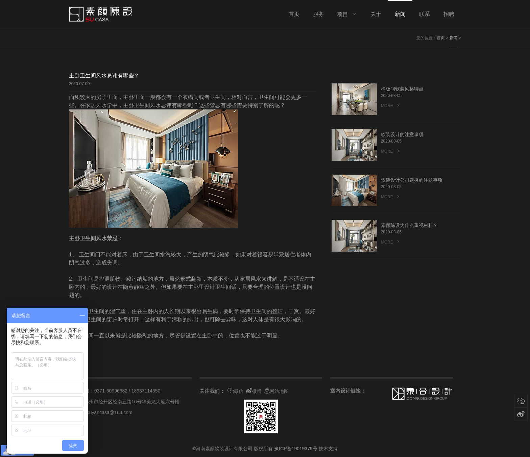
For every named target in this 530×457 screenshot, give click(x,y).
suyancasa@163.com (109, 412)
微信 (235, 391)
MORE (391, 105)
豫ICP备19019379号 (295, 448)
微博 (254, 391)
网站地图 (276, 391)
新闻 (454, 37)
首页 (441, 37)
